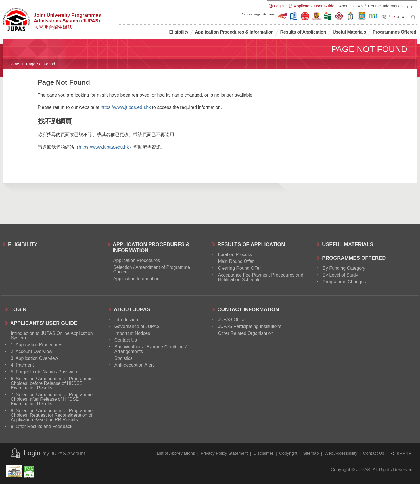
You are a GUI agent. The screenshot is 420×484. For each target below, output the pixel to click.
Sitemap (311, 453)
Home (14, 64)
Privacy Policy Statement (224, 453)
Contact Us (373, 453)
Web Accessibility (341, 453)
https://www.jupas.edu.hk (126, 107)
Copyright (288, 453)
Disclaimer (263, 453)
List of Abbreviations (176, 453)
